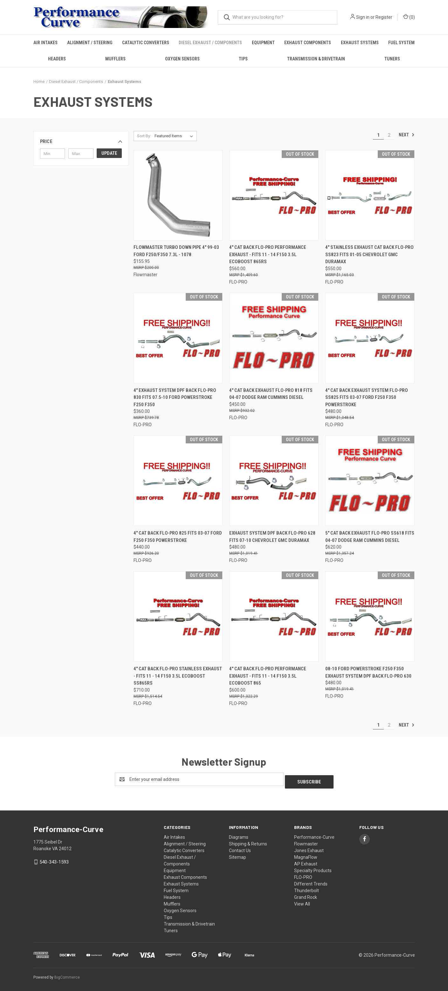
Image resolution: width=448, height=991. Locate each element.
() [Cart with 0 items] (409, 17)
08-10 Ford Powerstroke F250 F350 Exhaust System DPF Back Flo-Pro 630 (368, 672)
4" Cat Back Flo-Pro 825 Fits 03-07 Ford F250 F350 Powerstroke (178, 536)
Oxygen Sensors (182, 58)
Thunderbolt (306, 888)
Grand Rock (305, 894)
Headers (57, 58)
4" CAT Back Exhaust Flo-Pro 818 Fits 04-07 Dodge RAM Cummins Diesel (271, 393)
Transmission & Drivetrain (316, 58)
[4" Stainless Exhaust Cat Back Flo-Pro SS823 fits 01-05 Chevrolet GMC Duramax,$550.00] (370, 195)
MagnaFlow (305, 854)
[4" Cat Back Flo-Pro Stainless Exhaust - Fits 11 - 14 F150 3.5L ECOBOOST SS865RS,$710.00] (178, 616)
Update (109, 153)
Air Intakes (45, 42)
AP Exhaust (305, 861)
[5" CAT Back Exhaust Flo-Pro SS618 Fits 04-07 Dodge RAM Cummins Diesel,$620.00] (370, 481)
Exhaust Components (307, 42)
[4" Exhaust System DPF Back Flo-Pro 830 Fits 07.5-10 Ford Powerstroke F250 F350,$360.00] (178, 338)
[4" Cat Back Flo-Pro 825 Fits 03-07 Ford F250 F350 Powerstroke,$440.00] (178, 481)
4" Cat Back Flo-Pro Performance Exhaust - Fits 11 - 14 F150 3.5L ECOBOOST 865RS (267, 254)
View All (302, 901)
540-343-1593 (54, 859)
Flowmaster (306, 841)
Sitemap (237, 854)
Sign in (362, 17)
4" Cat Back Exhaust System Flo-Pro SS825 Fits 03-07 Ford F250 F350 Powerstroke (366, 397)
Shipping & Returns (248, 841)
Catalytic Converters (145, 42)
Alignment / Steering (89, 42)
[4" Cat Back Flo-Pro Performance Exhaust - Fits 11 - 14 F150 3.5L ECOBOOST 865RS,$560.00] (274, 195)
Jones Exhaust (309, 848)
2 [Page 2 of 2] (389, 135)
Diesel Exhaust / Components (210, 42)
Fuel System (401, 42)
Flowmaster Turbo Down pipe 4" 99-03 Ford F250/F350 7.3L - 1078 (176, 250)
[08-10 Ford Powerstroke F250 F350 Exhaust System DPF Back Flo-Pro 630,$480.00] (370, 616)
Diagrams (238, 834)
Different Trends (310, 881)
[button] (81, 141)
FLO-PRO (303, 874)
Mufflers (115, 58)
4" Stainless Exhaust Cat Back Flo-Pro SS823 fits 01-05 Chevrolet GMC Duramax (369, 254)
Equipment (263, 42)
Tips (243, 58)
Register (384, 17)
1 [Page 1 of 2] (378, 135)
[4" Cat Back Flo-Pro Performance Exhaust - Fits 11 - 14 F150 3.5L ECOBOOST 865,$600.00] (274, 616)
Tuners (392, 58)
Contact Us (240, 848)
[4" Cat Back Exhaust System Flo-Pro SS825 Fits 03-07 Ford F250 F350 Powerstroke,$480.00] (370, 338)
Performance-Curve (314, 834)
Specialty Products (313, 868)
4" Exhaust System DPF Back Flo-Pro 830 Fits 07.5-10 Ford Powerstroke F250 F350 (175, 397)
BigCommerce (67, 975)
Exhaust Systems (360, 42)
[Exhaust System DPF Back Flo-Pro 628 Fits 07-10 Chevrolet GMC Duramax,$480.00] (274, 481)
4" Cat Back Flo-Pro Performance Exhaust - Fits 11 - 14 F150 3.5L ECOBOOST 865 (267, 676)
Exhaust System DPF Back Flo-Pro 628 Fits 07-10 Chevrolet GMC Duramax (272, 536)
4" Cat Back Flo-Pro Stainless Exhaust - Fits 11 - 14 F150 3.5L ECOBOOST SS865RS (178, 676)
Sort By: (144, 135)
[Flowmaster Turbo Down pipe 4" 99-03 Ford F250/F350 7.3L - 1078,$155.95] (178, 195)
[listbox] (175, 136)
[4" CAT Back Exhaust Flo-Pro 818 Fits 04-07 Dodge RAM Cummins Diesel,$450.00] (274, 338)
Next (407, 135)
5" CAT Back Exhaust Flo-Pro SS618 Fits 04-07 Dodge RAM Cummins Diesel (369, 536)
